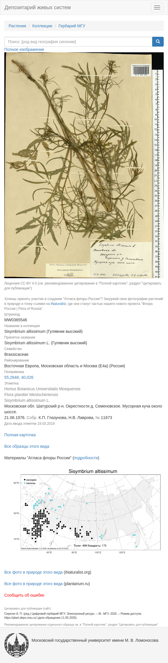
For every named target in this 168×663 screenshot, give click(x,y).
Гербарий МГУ (72, 26)
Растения (17, 26)
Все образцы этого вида (26, 446)
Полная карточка (20, 435)
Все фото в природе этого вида (33, 572)
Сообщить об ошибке (24, 595)
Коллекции (42, 26)
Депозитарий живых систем (38, 7)
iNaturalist (58, 304)
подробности (86, 458)
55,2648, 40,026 (18, 377)
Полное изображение (24, 49)
